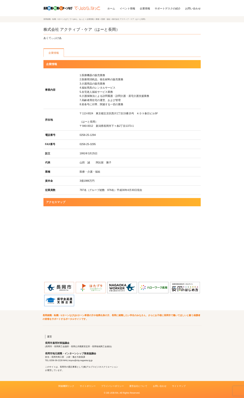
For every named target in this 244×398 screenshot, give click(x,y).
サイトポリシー (88, 386)
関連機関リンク (66, 386)
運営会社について (138, 386)
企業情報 (145, 8)
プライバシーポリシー (112, 386)
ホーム (111, 8)
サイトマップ (179, 386)
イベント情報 (127, 8)
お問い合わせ (193, 8)
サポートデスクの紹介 (168, 8)
